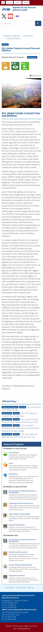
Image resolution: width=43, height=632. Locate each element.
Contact (18, 2)
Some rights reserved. (28, 626)
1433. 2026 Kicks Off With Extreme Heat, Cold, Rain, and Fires (19, 435)
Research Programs (11, 35)
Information (28, 35)
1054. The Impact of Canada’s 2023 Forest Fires (19, 414)
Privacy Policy (21, 587)
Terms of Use (10, 587)
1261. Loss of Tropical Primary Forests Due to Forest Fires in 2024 (20, 420)
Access (9, 2)
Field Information (13, 38)
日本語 (26, 2)
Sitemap (30, 587)
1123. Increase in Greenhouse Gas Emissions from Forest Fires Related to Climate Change (20, 428)
